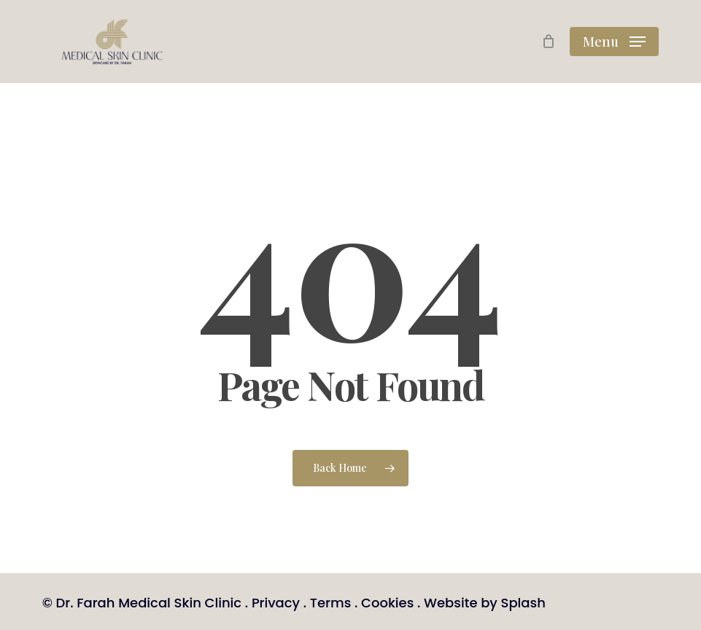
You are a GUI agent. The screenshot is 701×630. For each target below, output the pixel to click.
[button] (614, 41)
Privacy (276, 603)
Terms (330, 603)
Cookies (387, 603)
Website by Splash (485, 603)
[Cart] (548, 41)
